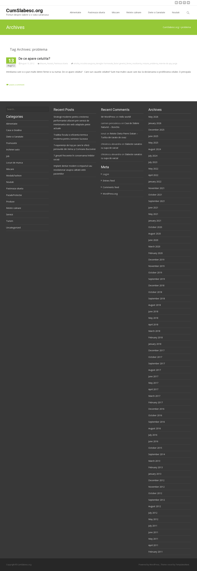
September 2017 (156, 363)
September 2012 (156, 499)
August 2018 (154, 305)
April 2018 (153, 324)
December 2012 (156, 480)
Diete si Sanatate (156, 15)
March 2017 (154, 395)
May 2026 (153, 116)
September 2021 (156, 201)
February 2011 (155, 551)
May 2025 (153, 142)
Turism (9, 220)
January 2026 (154, 123)
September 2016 (156, 421)
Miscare (116, 15)
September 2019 (156, 278)
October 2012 (155, 493)
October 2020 (155, 227)
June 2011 (153, 532)
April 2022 (153, 175)
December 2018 (156, 285)
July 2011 (152, 525)
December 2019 (156, 259)
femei (129, 63)
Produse (10, 201)
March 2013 (154, 460)
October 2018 (155, 292)
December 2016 (156, 408)
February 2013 (155, 467)
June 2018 (153, 311)
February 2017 (155, 402)
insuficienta (137, 63)
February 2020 (155, 253)
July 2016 (152, 434)
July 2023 (152, 162)
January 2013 (154, 473)
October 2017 (155, 357)
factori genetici (120, 63)
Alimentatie (75, 15)
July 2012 (152, 512)
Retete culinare (133, 15)
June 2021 (153, 207)
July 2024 (152, 155)
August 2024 (154, 149)
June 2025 (153, 136)
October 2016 (155, 415)
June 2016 (153, 441)
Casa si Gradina (14, 130)
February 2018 (155, 337)
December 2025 (156, 129)
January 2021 (154, 220)
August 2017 (154, 369)
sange (175, 63)
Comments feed (111, 187)
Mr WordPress (108, 116)
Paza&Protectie (14, 195)
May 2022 (153, 168)
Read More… (13, 77)
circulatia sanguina (87, 63)
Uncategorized (13, 227)
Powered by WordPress (149, 564)
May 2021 (153, 214)
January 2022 (154, 181)
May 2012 (153, 519)
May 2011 (153, 538)
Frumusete (11, 143)
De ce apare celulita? (34, 58)
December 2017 (156, 350)
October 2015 (155, 447)
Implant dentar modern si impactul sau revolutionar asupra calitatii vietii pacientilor (73, 169)
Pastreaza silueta (96, 15)
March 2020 (154, 246)
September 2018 (156, 298)
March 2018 (154, 331)
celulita (76, 63)
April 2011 (153, 545)
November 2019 (156, 266)
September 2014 (156, 454)
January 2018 (154, 343)
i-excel (170, 564)
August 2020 (154, 233)
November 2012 (156, 486)
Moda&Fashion (14, 175)
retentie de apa (165, 63)
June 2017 (153, 376)
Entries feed (109, 180)
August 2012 (154, 506)
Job (7, 156)
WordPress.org (110, 193)
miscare (146, 63)
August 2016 (154, 428)
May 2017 (153, 382)
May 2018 (153, 317)
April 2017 (153, 389)
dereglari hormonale (104, 63)
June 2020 (153, 240)
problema (154, 63)
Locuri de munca (14, 162)
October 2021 (155, 194)
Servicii (9, 214)
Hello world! (125, 116)
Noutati (175, 15)
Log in (106, 174)
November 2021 (156, 188)
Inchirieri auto (13, 149)
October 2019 (155, 272)
